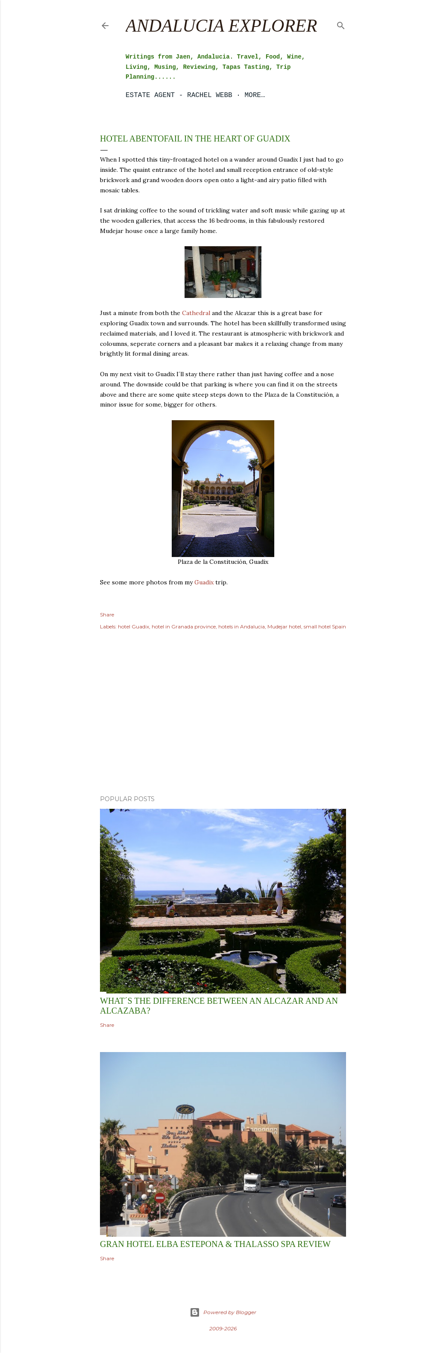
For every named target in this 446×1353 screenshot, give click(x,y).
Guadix (204, 582)
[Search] (341, 23)
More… (254, 95)
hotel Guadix (133, 626)
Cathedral (196, 313)
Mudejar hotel (284, 626)
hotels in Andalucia (241, 626)
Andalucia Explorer (221, 25)
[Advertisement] (223, 714)
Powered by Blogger (223, 1312)
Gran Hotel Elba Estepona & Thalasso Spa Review (215, 1244)
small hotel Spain (325, 626)
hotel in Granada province (184, 626)
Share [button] (107, 614)
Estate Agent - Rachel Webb (179, 95)
